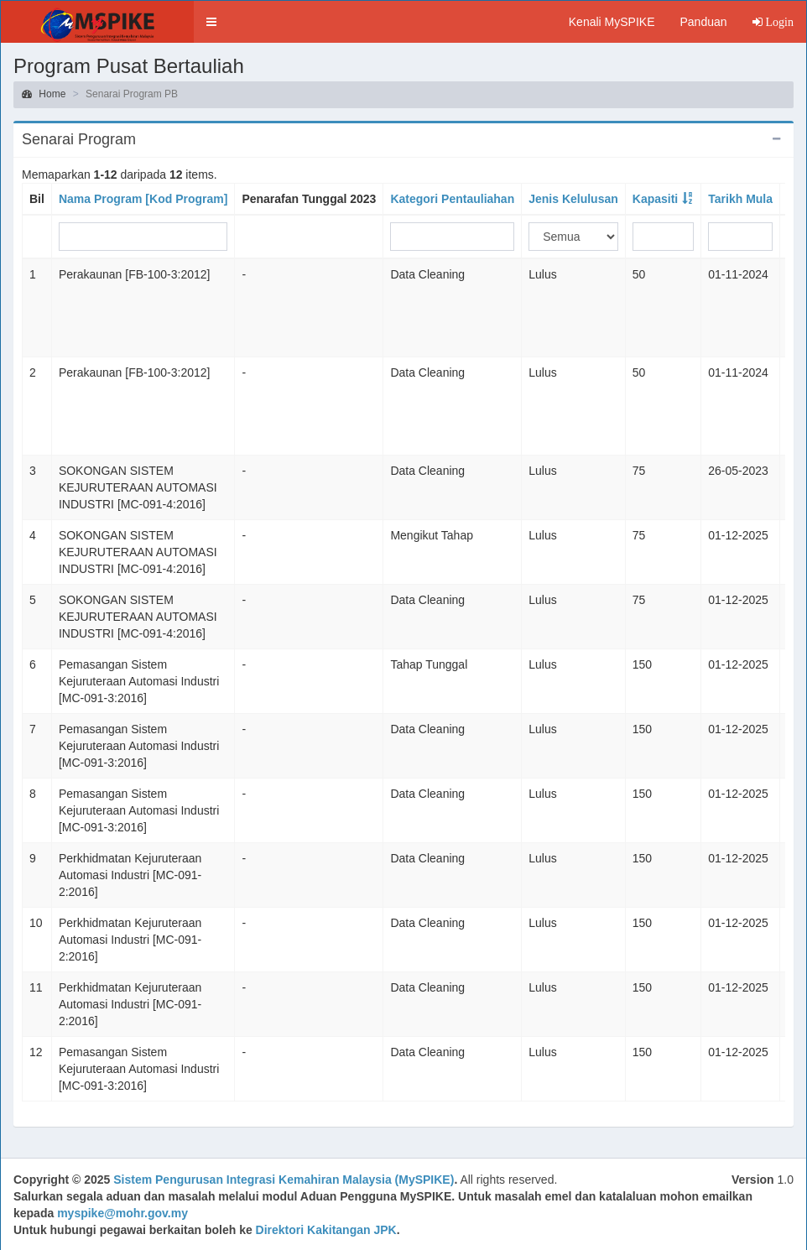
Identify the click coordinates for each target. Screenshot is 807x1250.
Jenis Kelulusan (573, 199)
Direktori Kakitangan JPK (326, 1230)
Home (43, 94)
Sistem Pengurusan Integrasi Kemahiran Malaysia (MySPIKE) (283, 1179)
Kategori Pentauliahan (452, 199)
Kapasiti (655, 199)
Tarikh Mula (740, 199)
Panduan (702, 22)
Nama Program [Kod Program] (143, 199)
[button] (211, 22)
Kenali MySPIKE (612, 22)
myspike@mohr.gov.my (122, 1213)
